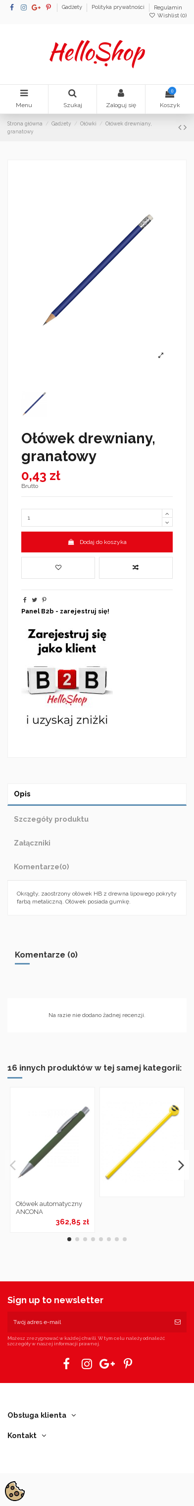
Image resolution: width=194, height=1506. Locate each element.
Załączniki (32, 843)
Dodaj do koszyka (96, 542)
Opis (22, 793)
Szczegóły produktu (51, 819)
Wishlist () (168, 15)
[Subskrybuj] (178, 1322)
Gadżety (73, 7)
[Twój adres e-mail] (88, 1322)
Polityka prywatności (119, 7)
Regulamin (168, 7)
